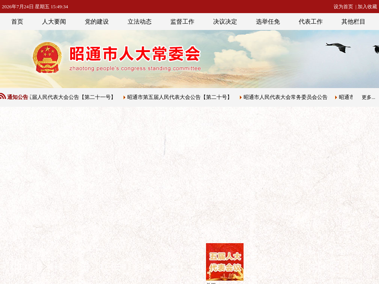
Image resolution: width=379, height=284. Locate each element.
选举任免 (268, 21)
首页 (17, 21)
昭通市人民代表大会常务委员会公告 (286, 97)
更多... (368, 97)
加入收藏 (367, 6)
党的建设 (97, 21)
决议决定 (225, 21)
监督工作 (182, 21)
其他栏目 (353, 21)
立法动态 (140, 21)
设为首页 (343, 6)
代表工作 (311, 21)
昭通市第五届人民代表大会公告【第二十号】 (180, 97)
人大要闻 (54, 21)
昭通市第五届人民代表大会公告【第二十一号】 (61, 97)
